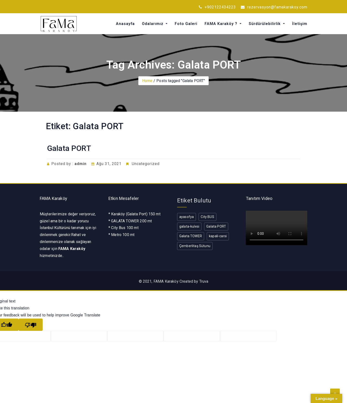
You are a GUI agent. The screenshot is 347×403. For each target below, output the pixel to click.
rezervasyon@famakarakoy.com (274, 7)
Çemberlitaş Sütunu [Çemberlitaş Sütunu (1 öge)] (194, 246)
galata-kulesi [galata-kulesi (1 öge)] (189, 226)
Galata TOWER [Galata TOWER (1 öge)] (190, 236)
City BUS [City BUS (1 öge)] (207, 217)
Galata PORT (69, 148)
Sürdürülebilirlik (265, 23)
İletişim (299, 23)
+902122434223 (217, 7)
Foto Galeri (186, 23)
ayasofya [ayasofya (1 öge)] (186, 217)
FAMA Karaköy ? (222, 23)
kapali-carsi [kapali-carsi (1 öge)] (218, 236)
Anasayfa (125, 23)
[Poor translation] (31, 325)
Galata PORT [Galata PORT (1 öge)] (216, 226)
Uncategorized (146, 163)
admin (80, 163)
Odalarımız (153, 23)
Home (147, 80)
